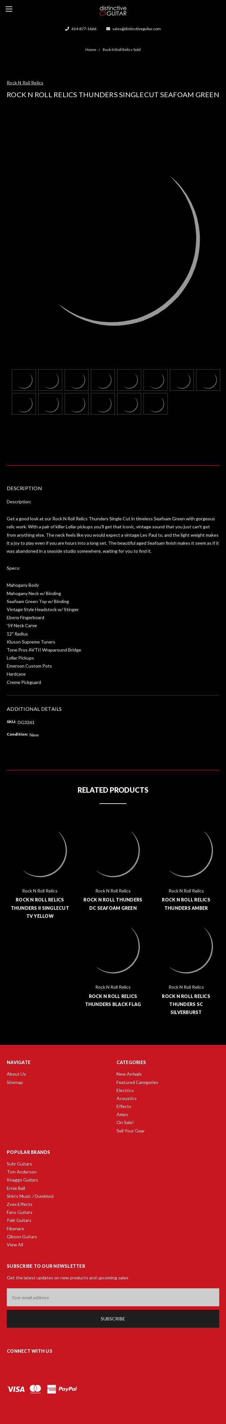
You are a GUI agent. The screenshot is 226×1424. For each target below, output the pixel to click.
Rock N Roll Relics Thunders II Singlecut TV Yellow (40, 907)
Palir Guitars (19, 1220)
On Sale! (125, 1122)
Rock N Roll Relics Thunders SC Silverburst (186, 1004)
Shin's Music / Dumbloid (30, 1196)
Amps (122, 1114)
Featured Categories (137, 1082)
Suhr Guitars (19, 1163)
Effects (124, 1106)
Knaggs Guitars (22, 1179)
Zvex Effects (19, 1204)
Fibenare (15, 1228)
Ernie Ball (16, 1188)
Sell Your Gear (131, 1130)
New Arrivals (129, 1074)
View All (15, 1244)
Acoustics (127, 1098)
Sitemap (15, 1082)
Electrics (125, 1090)
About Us (16, 1074)
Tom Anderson (22, 1171)
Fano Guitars (19, 1212)
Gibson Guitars (22, 1236)
